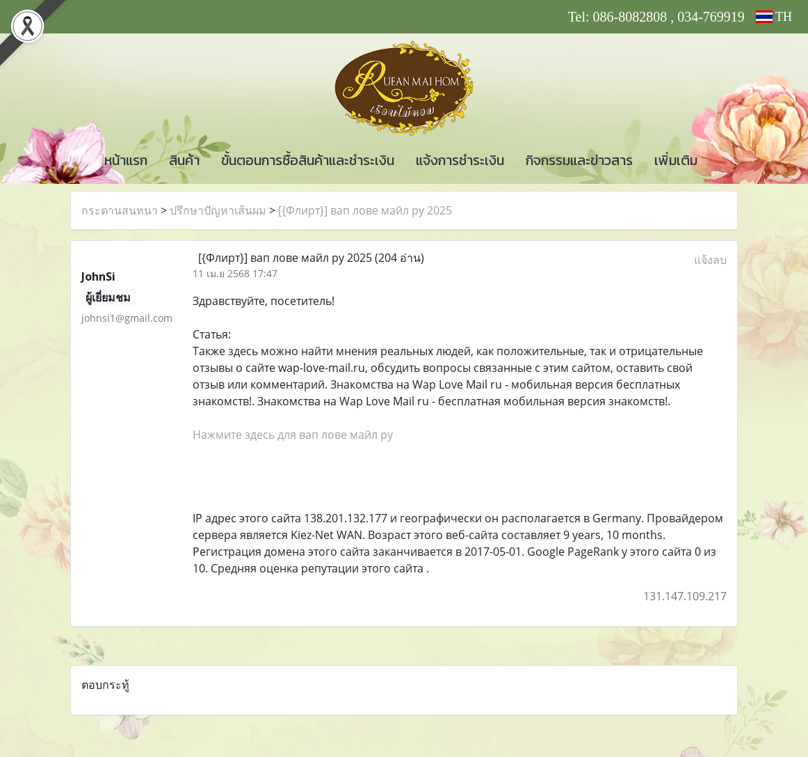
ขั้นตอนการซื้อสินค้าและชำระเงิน (307, 160)
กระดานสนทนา (119, 210)
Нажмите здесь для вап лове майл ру (293, 434)
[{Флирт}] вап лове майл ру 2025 (365, 210)
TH (774, 17)
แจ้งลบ (710, 259)
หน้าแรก (125, 160)
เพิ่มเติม (675, 160)
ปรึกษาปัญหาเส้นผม (218, 210)
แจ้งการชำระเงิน (460, 160)
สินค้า (184, 160)
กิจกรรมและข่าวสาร (579, 160)
